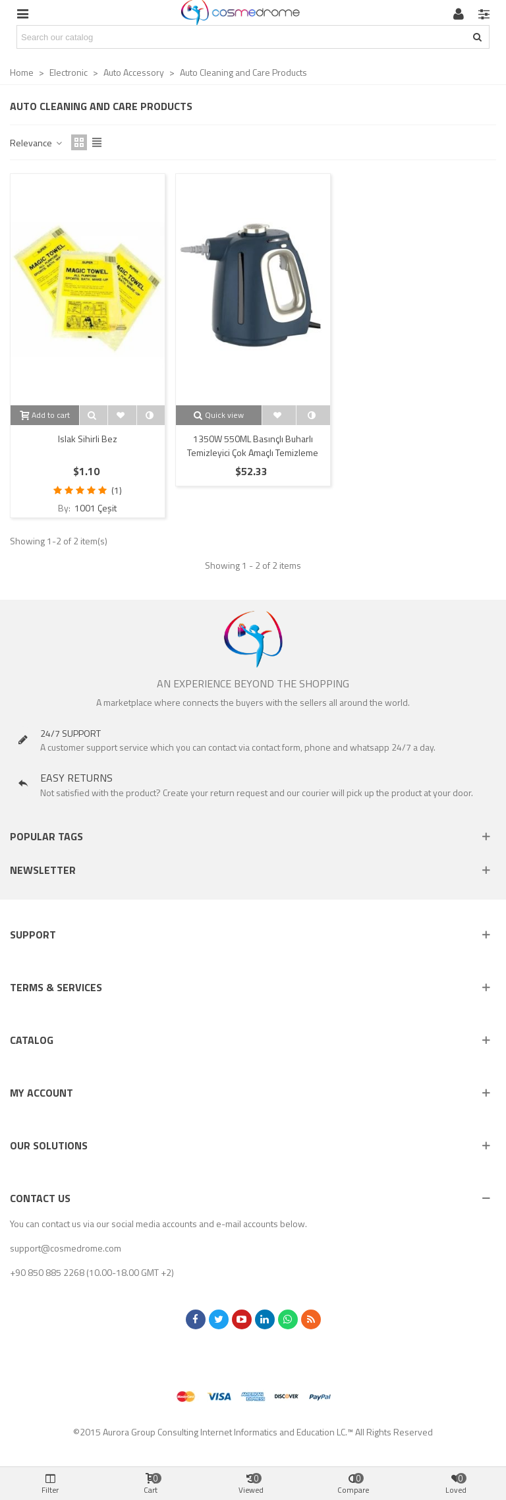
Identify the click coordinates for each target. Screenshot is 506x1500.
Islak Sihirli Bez (87, 439)
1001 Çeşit (94, 508)
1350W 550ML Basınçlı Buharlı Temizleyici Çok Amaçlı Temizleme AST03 (252, 452)
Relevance (36, 143)
